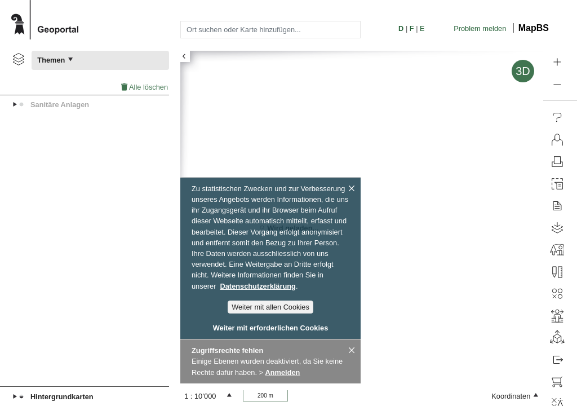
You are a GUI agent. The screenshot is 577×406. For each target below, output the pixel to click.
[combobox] (270, 29)
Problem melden (480, 28)
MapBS (533, 28)
